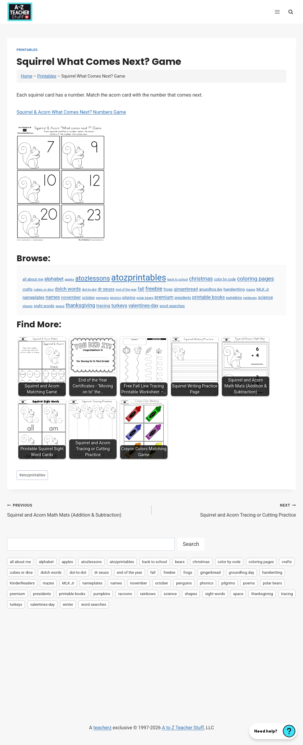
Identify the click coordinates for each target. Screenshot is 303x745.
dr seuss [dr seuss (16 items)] (106, 289)
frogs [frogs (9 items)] (168, 289)
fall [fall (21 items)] (141, 289)
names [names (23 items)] (53, 297)
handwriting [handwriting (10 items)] (234, 289)
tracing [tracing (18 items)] (103, 305)
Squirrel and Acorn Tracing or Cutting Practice (226, 509)
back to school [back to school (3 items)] (177, 279)
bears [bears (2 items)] (179, 562)
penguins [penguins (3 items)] (102, 298)
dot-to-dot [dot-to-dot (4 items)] (89, 289)
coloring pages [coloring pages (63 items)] (255, 278)
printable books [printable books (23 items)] (208, 297)
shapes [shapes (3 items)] (27, 306)
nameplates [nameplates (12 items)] (33, 297)
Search (191, 544)
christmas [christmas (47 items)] (201, 278)
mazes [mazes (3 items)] (250, 289)
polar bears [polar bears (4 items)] (145, 298)
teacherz (102, 727)
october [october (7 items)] (88, 297)
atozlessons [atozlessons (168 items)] (92, 278)
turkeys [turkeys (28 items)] (119, 305)
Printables (27, 50)
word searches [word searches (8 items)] (172, 306)
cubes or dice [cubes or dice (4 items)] (44, 289)
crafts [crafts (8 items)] (27, 289)
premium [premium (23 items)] (163, 297)
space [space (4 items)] (60, 306)
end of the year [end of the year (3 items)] (126, 289)
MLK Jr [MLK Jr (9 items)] (263, 289)
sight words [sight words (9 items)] (44, 306)
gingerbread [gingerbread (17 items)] (186, 289)
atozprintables (32, 475)
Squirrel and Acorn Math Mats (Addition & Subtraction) (77, 509)
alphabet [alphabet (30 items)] (54, 279)
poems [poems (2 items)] (249, 583)
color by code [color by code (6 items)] (225, 279)
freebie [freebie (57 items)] (153, 289)
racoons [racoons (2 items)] (125, 594)
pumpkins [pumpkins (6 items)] (234, 298)
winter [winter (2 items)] (68, 604)
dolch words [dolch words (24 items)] (68, 289)
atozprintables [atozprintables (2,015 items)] (138, 278)
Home (26, 76)
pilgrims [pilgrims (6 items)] (128, 298)
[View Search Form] (291, 12)
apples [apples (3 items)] (69, 279)
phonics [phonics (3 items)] (115, 298)
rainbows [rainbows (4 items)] (250, 298)
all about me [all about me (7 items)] (32, 279)
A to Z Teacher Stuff (183, 727)
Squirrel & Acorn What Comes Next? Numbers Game (71, 112)
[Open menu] (277, 11)
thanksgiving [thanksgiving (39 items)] (80, 305)
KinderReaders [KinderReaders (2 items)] (22, 583)
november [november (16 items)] (71, 297)
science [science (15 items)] (265, 297)
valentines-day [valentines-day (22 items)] (143, 305)
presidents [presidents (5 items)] (183, 298)
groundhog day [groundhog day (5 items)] (211, 289)
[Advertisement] (151, 657)
